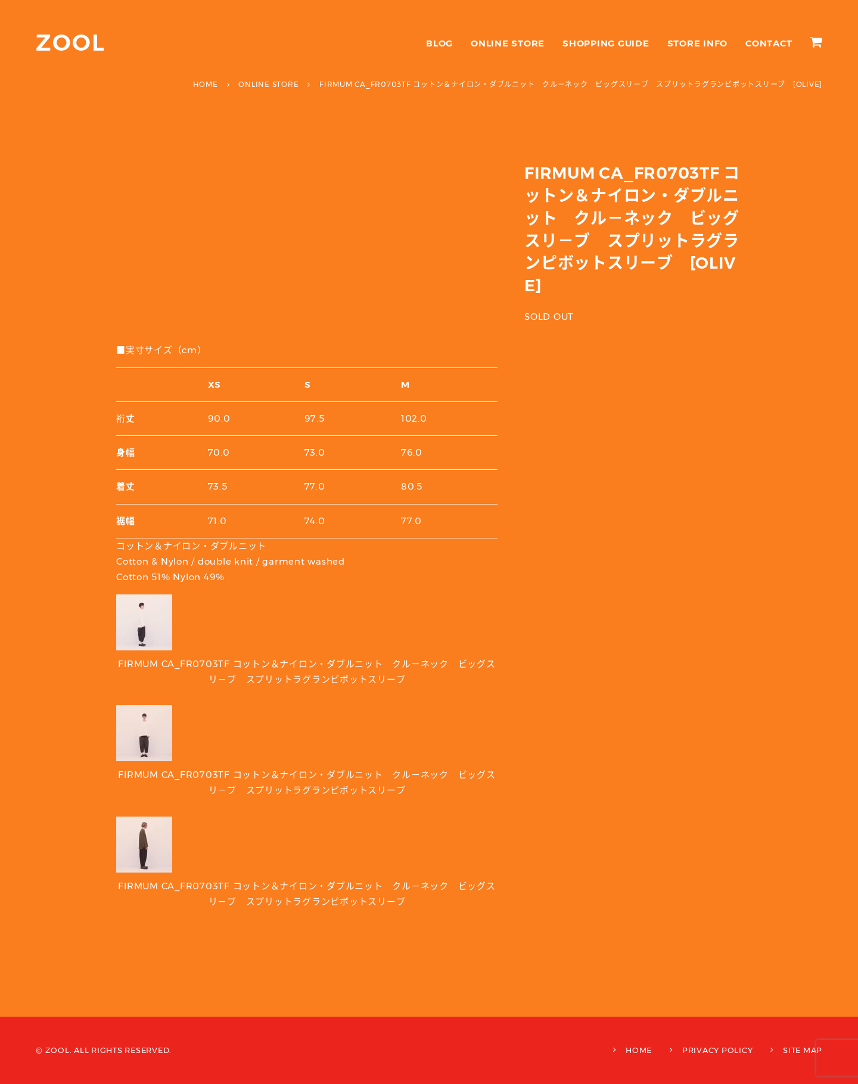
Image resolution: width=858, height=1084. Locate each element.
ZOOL (70, 43)
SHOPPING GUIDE (605, 43)
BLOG (439, 43)
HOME (639, 1050)
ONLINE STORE (508, 43)
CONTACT (768, 43)
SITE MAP (802, 1050)
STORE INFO (697, 43)
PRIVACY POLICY (717, 1050)
